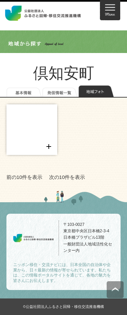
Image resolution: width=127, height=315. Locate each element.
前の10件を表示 (24, 177)
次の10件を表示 (67, 177)
